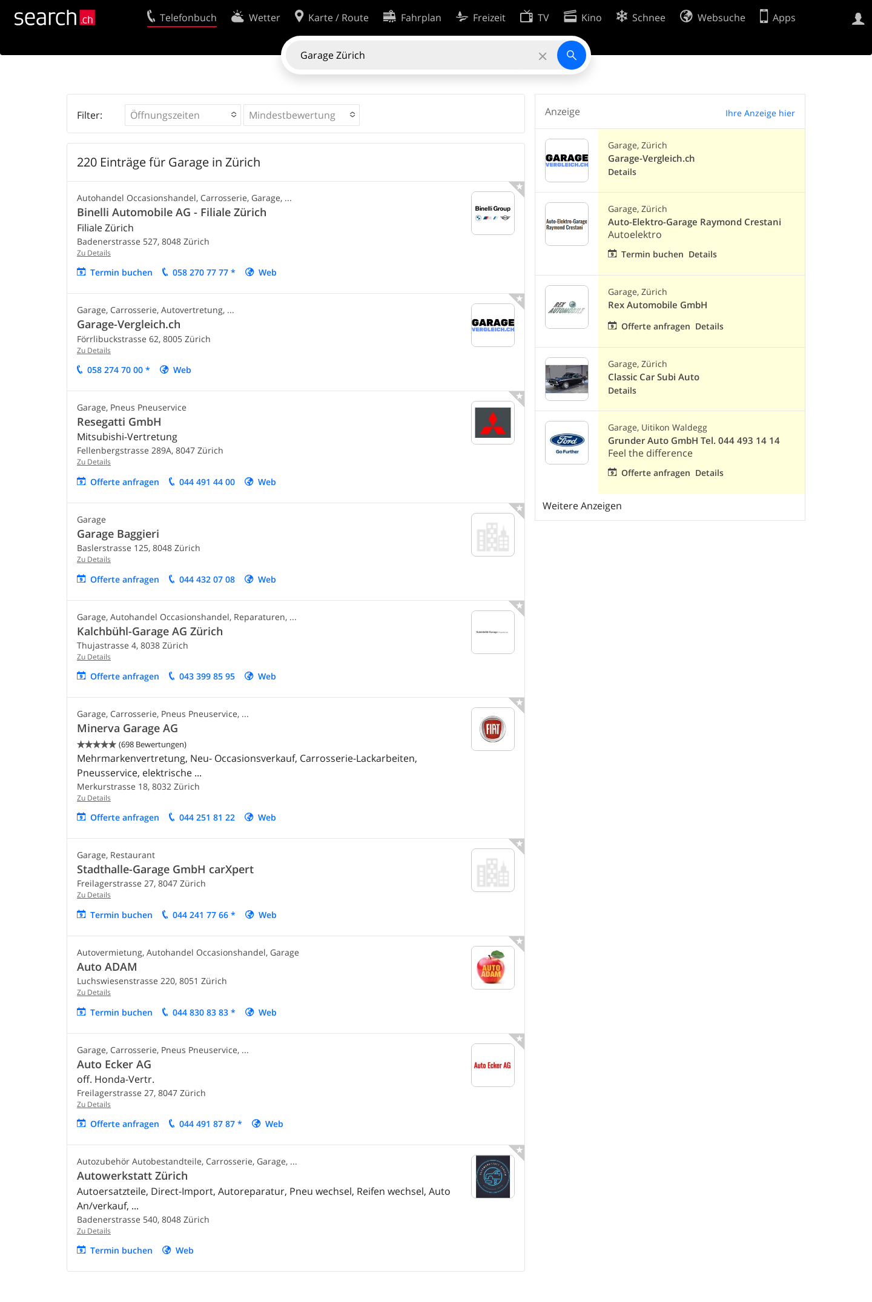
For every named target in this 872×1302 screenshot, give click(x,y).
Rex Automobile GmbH (657, 305)
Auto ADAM (107, 966)
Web (268, 272)
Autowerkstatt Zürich (132, 1175)
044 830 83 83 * (204, 1012)
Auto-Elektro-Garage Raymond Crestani (694, 222)
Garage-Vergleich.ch (128, 324)
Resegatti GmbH (119, 421)
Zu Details (94, 253)
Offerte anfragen (124, 481)
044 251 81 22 (207, 817)
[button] (183, 115)
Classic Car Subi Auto (653, 377)
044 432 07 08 (207, 579)
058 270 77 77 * (204, 272)
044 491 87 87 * (210, 1123)
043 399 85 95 (207, 676)
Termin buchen (121, 272)
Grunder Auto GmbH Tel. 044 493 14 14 (694, 440)
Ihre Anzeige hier (760, 113)
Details (622, 171)
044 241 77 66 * (204, 914)
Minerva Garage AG (127, 728)
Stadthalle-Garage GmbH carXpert (165, 869)
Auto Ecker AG (114, 1064)
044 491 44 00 (207, 481)
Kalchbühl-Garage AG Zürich (150, 631)
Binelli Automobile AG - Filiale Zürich (171, 212)
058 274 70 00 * (118, 369)
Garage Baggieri (118, 533)
